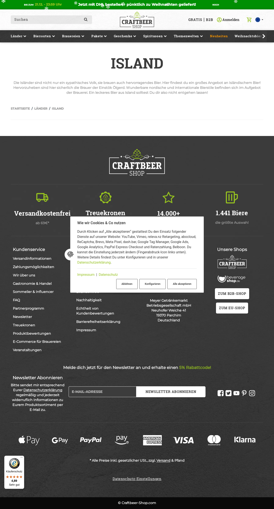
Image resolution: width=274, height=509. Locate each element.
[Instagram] (252, 393)
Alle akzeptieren (182, 283)
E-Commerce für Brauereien (37, 342)
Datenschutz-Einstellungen (137, 478)
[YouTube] (236, 393)
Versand (163, 460)
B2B (209, 19)
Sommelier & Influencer (33, 292)
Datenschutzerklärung (94, 262)
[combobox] (48, 19)
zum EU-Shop (232, 308)
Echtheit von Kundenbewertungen (95, 310)
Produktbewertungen (32, 333)
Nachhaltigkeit (89, 300)
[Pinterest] (244, 393)
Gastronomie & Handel (32, 284)
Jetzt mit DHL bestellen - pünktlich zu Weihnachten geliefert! (137, 4)
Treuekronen (24, 325)
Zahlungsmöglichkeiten (33, 267)
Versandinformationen (32, 259)
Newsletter (22, 317)
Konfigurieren (152, 283)
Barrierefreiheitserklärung (98, 322)
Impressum (86, 275)
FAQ (16, 300)
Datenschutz (108, 275)
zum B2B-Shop (232, 293)
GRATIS (195, 19)
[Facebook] (220, 393)
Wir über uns (24, 275)
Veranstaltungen (27, 350)
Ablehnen (127, 283)
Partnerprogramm (28, 308)
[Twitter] (228, 393)
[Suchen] (86, 19)
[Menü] (21, 458)
